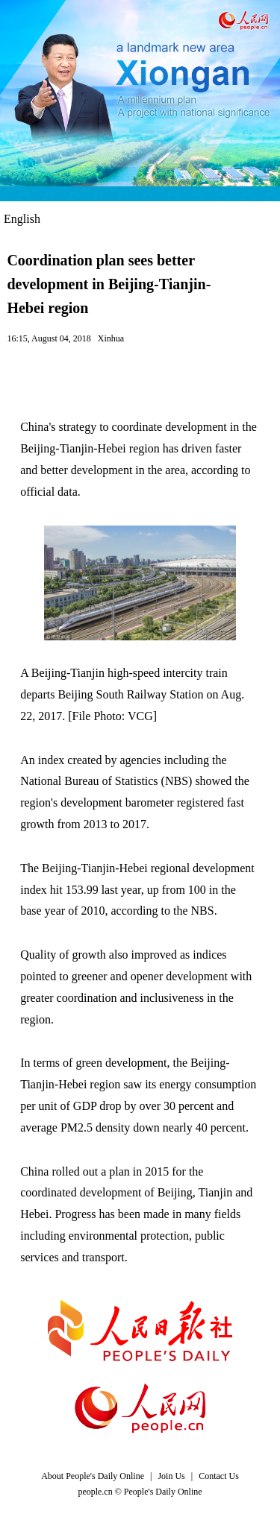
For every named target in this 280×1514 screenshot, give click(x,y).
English (22, 218)
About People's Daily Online (92, 1476)
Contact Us (219, 1476)
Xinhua (111, 338)
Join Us (172, 1476)
